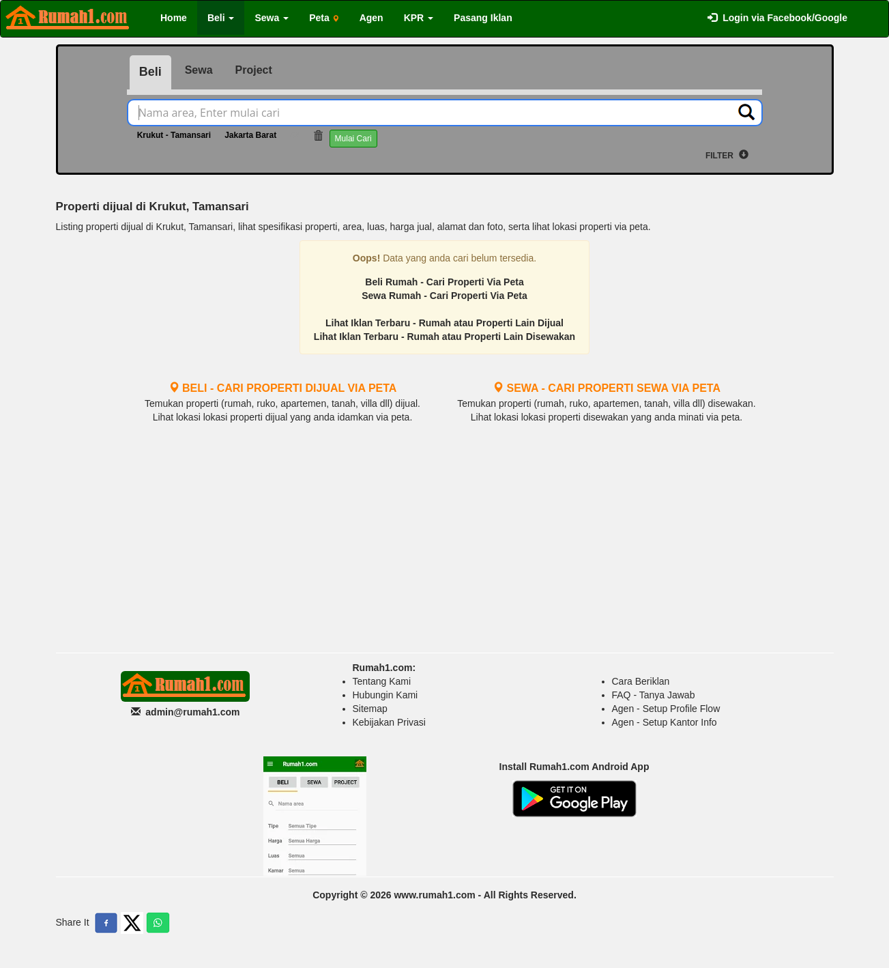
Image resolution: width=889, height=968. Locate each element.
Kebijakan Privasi (389, 722)
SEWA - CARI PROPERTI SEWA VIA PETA (606, 388)
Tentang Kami (382, 681)
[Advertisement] (445, 543)
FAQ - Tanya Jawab (653, 694)
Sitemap (370, 708)
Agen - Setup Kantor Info (664, 722)
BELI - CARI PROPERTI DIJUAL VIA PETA (283, 388)
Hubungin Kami (385, 694)
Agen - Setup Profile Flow (666, 708)
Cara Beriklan (641, 681)
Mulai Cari (353, 138)
